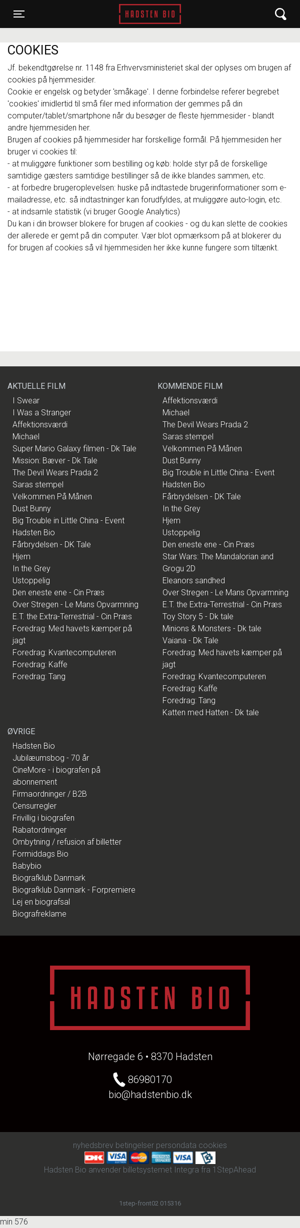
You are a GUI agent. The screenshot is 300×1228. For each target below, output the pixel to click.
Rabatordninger (39, 830)
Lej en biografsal (41, 902)
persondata (176, 1145)
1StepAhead (234, 1170)
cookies (212, 1145)
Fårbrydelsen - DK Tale (51, 544)
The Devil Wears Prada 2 (55, 472)
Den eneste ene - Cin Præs (58, 592)
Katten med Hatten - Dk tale (210, 712)
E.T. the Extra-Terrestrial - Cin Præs (72, 616)
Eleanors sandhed (193, 580)
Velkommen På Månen (52, 496)
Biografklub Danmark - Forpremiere (74, 890)
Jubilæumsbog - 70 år (50, 758)
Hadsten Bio (150, 14)
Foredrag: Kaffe (40, 664)
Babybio (27, 866)
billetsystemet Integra (161, 1170)
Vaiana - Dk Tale (190, 640)
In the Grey (31, 568)
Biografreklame (39, 914)
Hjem (21, 556)
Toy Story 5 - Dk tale (198, 616)
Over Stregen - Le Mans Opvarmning (75, 604)
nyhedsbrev (93, 1145)
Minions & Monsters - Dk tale (212, 628)
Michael (26, 436)
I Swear (26, 400)
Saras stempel (38, 484)
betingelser (135, 1145)
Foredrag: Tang (39, 676)
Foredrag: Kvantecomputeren (64, 652)
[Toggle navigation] (19, 13)
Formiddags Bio (40, 854)
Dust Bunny (31, 508)
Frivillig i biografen (43, 818)
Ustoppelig (31, 580)
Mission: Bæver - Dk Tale (55, 460)
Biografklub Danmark (49, 878)
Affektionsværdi (40, 424)
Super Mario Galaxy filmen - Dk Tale (74, 448)
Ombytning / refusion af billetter (67, 842)
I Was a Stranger (41, 412)
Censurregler (34, 806)
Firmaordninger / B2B (49, 794)
